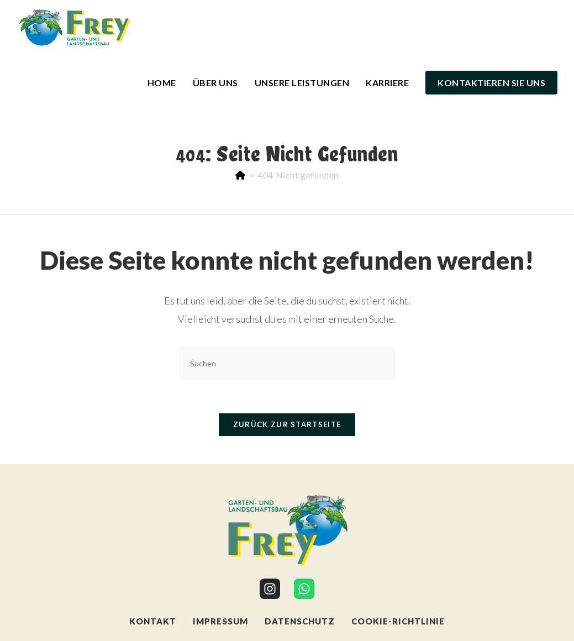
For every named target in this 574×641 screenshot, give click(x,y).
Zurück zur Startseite (287, 424)
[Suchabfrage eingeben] (287, 363)
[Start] (240, 175)
